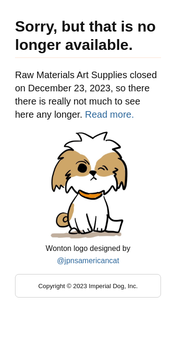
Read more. (109, 114)
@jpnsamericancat (88, 261)
